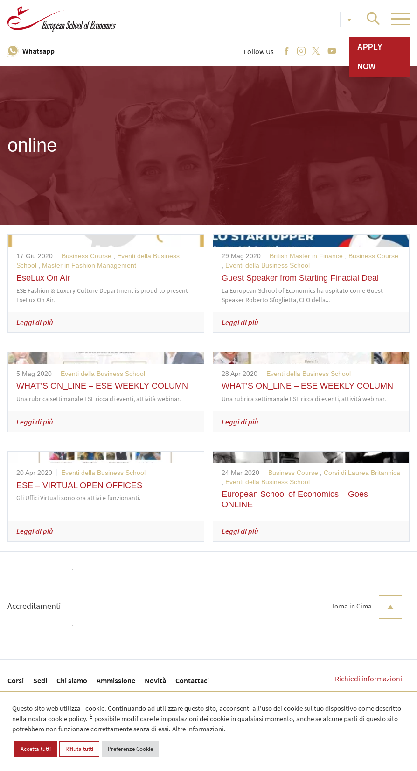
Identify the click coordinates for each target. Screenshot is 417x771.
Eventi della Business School (267, 265)
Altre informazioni (198, 728)
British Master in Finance (306, 256)
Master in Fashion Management (89, 265)
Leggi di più (34, 322)
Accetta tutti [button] (36, 749)
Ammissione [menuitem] (116, 680)
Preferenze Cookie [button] (130, 749)
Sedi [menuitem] (40, 680)
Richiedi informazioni (368, 678)
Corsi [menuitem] (15, 680)
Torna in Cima (366, 607)
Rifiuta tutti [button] (79, 749)
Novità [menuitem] (155, 680)
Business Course (86, 256)
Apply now (369, 56)
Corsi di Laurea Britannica (362, 472)
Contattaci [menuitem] (192, 680)
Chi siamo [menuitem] (71, 680)
